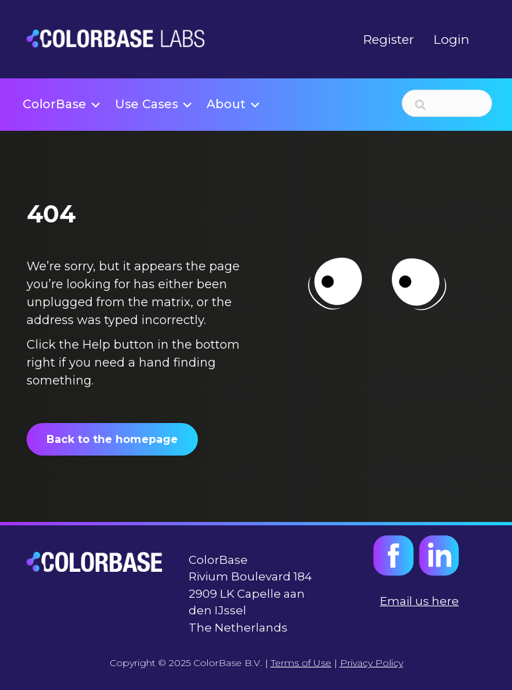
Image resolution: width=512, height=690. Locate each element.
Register (388, 39)
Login (451, 39)
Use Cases (146, 104)
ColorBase (54, 104)
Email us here (419, 601)
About (226, 104)
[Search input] (447, 103)
